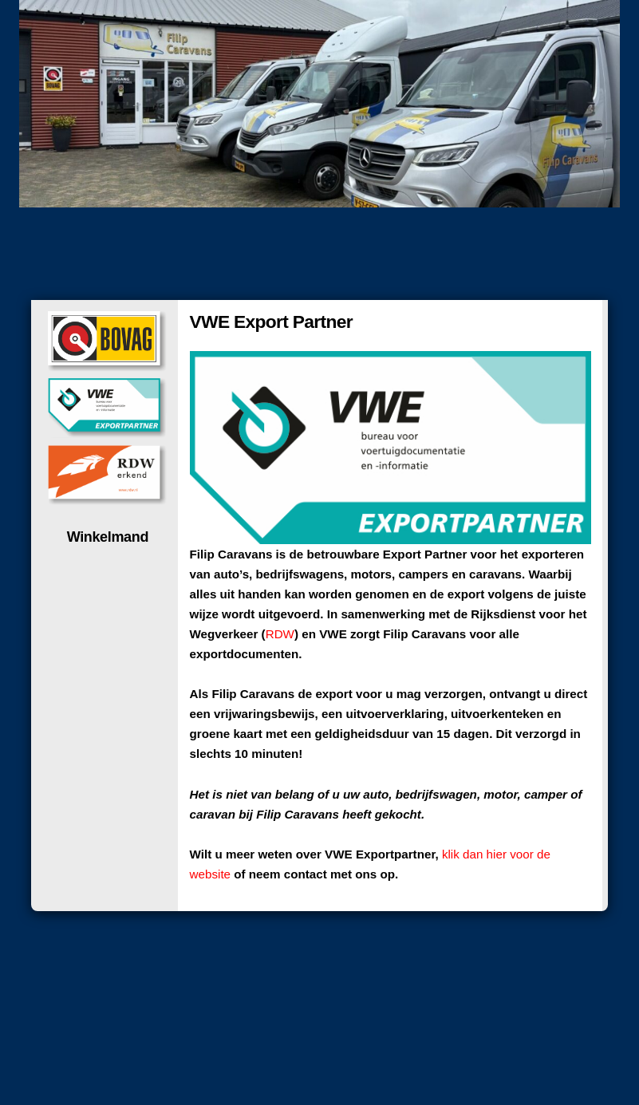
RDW (280, 634)
